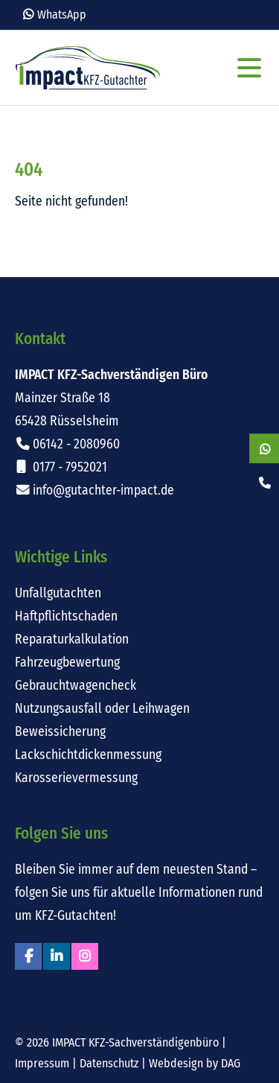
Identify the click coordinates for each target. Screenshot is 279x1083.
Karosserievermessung (76, 778)
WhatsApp (61, 14)
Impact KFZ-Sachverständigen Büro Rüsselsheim (88, 67)
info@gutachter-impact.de (103, 490)
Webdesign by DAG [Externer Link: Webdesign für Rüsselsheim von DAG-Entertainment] (194, 1063)
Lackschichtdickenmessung (88, 755)
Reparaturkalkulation (72, 639)
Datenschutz (109, 1063)
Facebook (28, 956)
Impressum (42, 1063)
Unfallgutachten (58, 593)
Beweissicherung (60, 732)
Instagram (84, 956)
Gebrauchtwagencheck (75, 685)
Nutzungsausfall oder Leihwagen (102, 709)
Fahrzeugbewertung (67, 662)
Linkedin (56, 956)
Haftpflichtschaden (66, 616)
